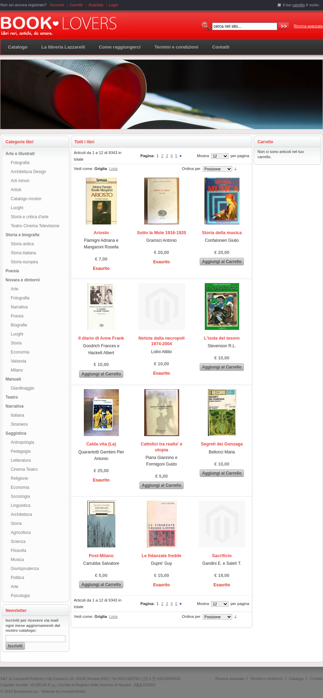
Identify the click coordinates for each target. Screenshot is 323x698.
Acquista (96, 5)
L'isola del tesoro (221, 338)
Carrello (76, 5)
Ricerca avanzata (308, 26)
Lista (113, 169)
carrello (299, 5)
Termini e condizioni (266, 678)
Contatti (316, 678)
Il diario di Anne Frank (101, 338)
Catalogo (17, 47)
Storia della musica (222, 232)
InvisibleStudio (73, 691)
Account (57, 5)
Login (113, 5)
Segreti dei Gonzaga (222, 444)
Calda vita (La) (101, 444)
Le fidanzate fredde (162, 555)
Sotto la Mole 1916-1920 (161, 232)
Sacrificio (222, 555)
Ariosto (101, 232)
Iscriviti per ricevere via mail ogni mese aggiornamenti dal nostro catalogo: (33, 625)
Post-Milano (101, 555)
